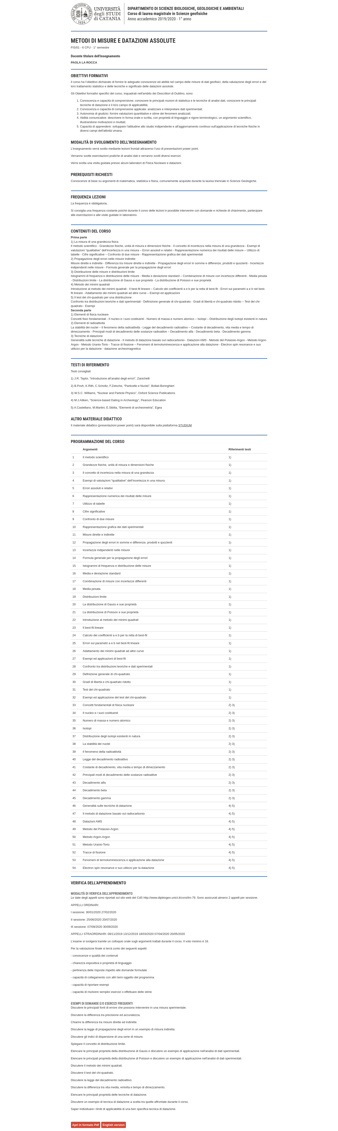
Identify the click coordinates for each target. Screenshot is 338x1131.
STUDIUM (185, 425)
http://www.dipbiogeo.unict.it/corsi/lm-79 (169, 897)
